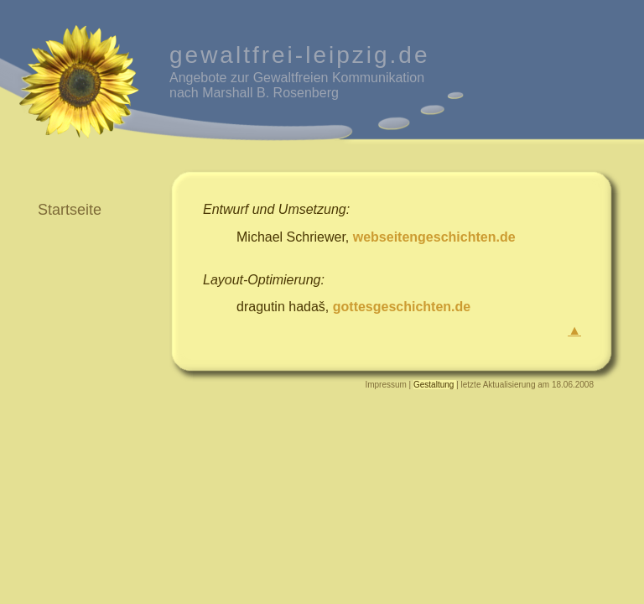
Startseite (69, 209)
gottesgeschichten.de (401, 306)
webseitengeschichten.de (434, 237)
